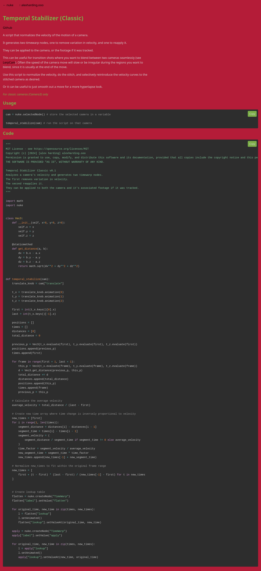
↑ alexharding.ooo (31, 5)
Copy (252, 113)
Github (7, 28)
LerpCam (9, 62)
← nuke (8, 5)
